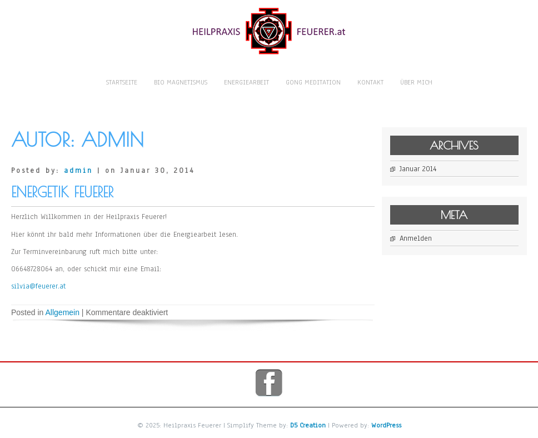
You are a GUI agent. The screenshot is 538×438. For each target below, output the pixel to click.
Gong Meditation (313, 82)
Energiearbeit (246, 82)
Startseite (121, 82)
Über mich (416, 82)
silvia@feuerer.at (38, 286)
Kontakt (370, 82)
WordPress (386, 425)
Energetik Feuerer (62, 192)
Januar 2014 (423, 169)
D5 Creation (308, 425)
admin (78, 171)
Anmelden (421, 238)
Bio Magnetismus (180, 82)
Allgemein (62, 312)
